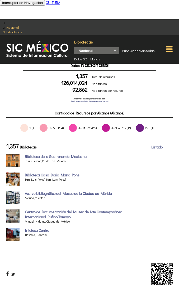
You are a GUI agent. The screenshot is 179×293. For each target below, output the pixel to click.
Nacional (12, 27)
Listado (157, 147)
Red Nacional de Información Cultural (89, 101)
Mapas (95, 59)
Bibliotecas (14, 32)
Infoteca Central (37, 230)
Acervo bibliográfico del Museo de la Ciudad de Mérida (68, 193)
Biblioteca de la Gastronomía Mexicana (56, 156)
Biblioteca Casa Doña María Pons (52, 174)
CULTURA (53, 2)
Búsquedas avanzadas (138, 51)
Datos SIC (81, 59)
